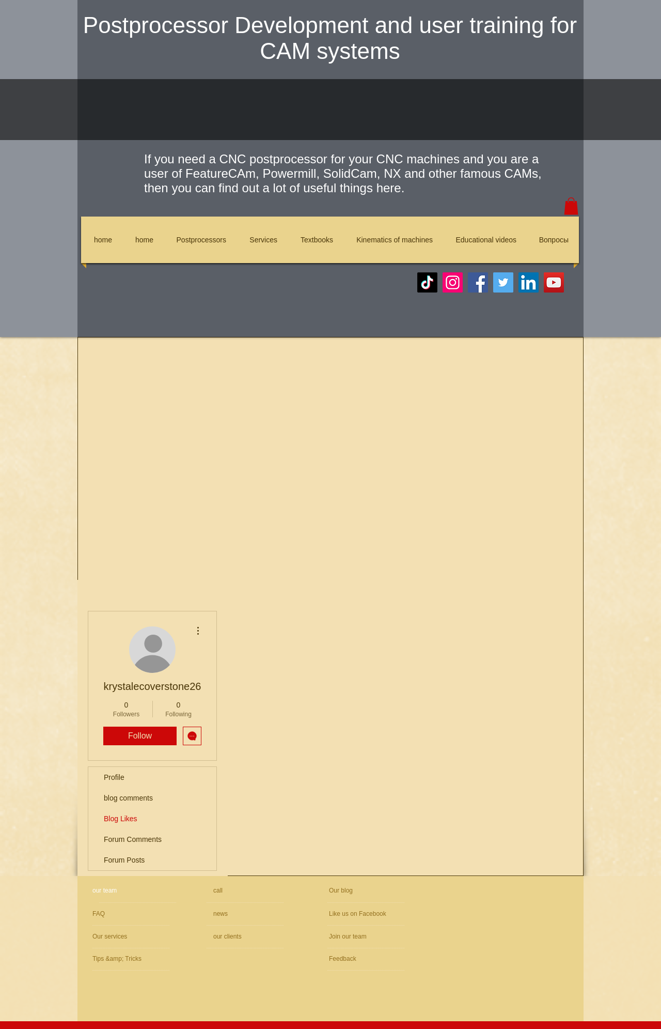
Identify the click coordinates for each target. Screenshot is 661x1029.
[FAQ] (134, 914)
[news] (242, 914)
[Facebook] (478, 282)
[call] (249, 890)
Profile (114, 777)
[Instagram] (453, 282)
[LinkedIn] (528, 282)
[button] (571, 205)
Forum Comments (133, 839)
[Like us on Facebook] (376, 914)
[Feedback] (360, 958)
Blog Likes (120, 819)
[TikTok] (427, 282)
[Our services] (120, 936)
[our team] (131, 890)
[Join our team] (384, 936)
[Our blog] (353, 890)
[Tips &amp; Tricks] (122, 958)
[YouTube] (554, 282)
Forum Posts (124, 860)
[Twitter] (503, 282)
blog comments (128, 798)
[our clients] (241, 936)
